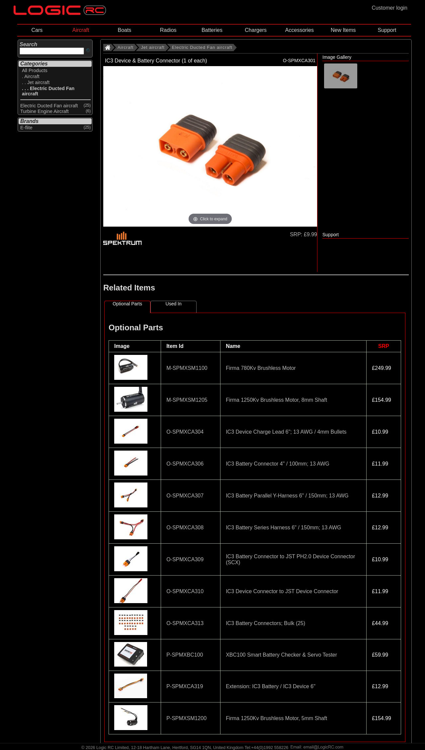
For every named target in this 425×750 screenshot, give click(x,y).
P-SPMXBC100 (184, 655)
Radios (168, 30)
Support (387, 30)
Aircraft (80, 30)
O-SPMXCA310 (185, 591)
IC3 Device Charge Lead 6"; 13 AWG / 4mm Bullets (286, 432)
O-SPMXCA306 (185, 464)
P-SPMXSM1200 (186, 718)
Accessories (299, 30)
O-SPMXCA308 (185, 527)
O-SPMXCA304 (185, 432)
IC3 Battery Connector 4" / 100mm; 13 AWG (277, 464)
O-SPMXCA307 (185, 495)
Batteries (212, 30)
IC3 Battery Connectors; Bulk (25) (265, 623)
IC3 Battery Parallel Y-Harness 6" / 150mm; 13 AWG (287, 495)
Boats (124, 30)
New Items (343, 30)
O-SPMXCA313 (185, 623)
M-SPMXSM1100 (187, 368)
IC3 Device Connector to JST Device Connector (282, 591)
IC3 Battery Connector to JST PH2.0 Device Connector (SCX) (290, 559)
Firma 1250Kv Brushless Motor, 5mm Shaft (276, 718)
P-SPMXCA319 (184, 686)
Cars (36, 30)
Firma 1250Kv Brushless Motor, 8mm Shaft (276, 400)
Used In (174, 303)
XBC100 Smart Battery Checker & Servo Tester (281, 655)
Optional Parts (127, 303)
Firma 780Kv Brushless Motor (261, 368)
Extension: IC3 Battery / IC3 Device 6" (270, 686)
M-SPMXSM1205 (187, 400)
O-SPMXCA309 (185, 559)
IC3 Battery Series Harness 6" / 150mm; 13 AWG (283, 527)
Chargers (256, 30)
